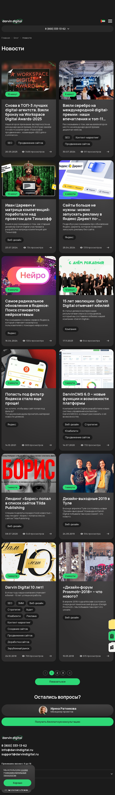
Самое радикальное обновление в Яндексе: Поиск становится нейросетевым (27, 291)
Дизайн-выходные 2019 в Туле (86, 484)
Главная (5, 21)
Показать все (57, 664)
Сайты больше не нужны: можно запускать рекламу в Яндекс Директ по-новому (82, 195)
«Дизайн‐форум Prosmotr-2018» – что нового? (82, 575)
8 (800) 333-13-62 (55, 12)
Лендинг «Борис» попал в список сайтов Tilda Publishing (28, 486)
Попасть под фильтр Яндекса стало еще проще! (24, 382)
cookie (24, 769)
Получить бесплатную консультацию (57, 705)
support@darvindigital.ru (20, 737)
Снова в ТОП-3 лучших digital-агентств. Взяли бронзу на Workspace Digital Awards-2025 (27, 95)
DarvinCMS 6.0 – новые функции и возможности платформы (86, 382)
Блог (16, 21)
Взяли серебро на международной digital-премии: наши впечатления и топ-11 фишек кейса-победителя (85, 95)
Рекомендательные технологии (15, 774)
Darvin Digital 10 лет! (24, 570)
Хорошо (17, 783)
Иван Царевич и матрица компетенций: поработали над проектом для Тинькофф (28, 195)
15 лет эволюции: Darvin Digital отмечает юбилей (86, 286)
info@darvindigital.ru (17, 733)
